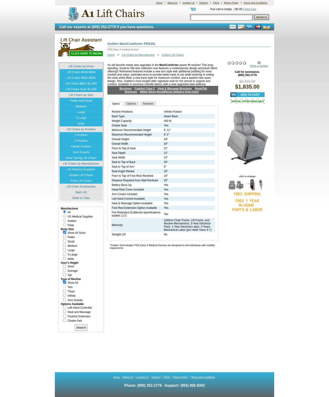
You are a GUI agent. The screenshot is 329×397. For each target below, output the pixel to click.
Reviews (148, 103)
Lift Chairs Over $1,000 (81, 89)
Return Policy (231, 2)
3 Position (81, 140)
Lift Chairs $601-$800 (81, 77)
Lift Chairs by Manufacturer (81, 163)
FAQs (216, 2)
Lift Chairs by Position (81, 129)
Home (159, 2)
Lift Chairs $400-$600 (81, 72)
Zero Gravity (81, 152)
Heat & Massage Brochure (175, 88)
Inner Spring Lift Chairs (81, 158)
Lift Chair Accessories (81, 186)
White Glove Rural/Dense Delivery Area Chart (169, 91)
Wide (81, 123)
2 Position (81, 135)
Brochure (125, 88)
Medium (81, 106)
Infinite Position (81, 146)
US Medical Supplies (81, 169)
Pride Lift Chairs (81, 180)
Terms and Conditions (255, 2)
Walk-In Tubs (81, 198)
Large (81, 112)
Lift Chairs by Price (81, 66)
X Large (81, 118)
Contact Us (188, 2)
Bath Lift (81, 192)
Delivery (203, 2)
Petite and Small (81, 100)
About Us (172, 2)
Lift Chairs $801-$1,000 (81, 83)
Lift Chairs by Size (81, 95)
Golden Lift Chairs (81, 175)
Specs (116, 103)
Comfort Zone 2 (145, 88)
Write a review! (259, 66)
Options (131, 103)
